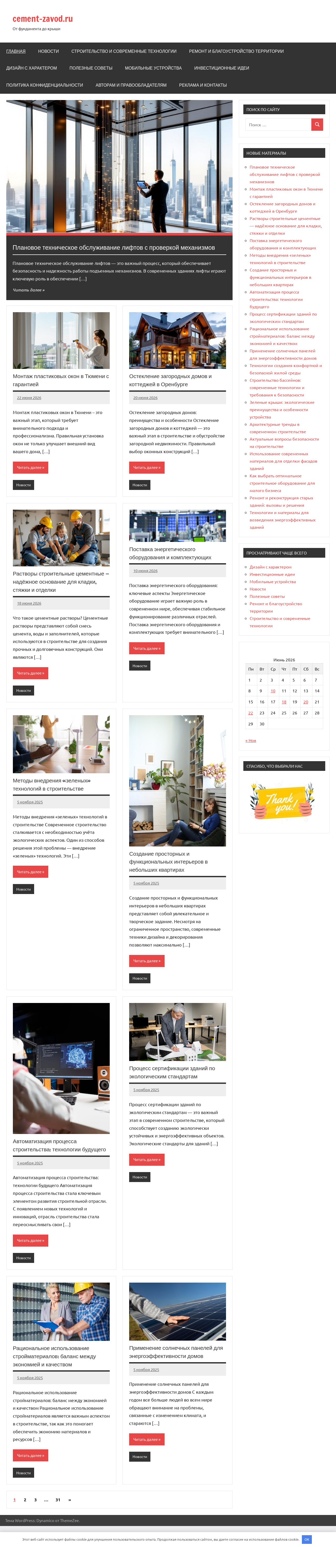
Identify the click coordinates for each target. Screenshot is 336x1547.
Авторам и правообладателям (131, 85)
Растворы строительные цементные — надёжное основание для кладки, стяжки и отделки (61, 592)
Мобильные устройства (153, 68)
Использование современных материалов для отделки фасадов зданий (283, 461)
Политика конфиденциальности (44, 85)
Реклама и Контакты (203, 85)
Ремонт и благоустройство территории (236, 51)
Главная (15, 51)
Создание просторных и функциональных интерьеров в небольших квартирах (170, 873)
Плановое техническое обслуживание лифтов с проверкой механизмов (285, 174)
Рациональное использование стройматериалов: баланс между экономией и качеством (57, 1376)
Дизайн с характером (31, 68)
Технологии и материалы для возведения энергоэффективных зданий (283, 520)
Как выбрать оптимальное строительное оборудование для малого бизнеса (282, 483)
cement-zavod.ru (49, 17)
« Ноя (250, 740)
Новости (48, 51)
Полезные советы (91, 68)
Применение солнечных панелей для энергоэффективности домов (174, 1372)
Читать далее (28, 300)
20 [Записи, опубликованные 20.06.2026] (305, 701)
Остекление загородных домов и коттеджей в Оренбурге (172, 390)
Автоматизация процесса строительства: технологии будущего (49, 1161)
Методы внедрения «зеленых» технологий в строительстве (53, 795)
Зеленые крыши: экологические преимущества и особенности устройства (282, 409)
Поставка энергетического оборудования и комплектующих (172, 564)
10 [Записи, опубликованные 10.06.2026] (273, 690)
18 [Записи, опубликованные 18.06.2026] (284, 701)
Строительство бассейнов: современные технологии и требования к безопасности (277, 387)
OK (306, 1539)
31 (58, 1520)
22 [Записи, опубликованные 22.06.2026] (250, 712)
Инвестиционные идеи (221, 68)
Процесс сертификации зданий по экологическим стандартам (174, 1084)
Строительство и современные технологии (123, 51)
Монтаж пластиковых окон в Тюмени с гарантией (50, 390)
